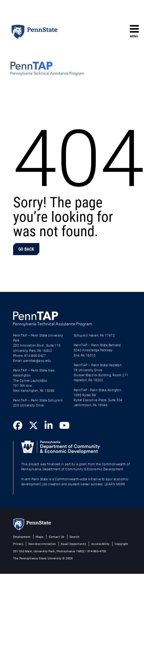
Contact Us (57, 537)
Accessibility (100, 544)
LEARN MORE (115, 484)
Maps (40, 537)
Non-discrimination (42, 544)
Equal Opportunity (73, 544)
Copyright (121, 544)
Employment (22, 537)
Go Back (26, 249)
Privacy (18, 544)
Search (74, 537)
